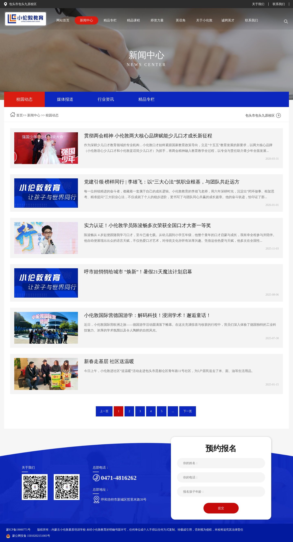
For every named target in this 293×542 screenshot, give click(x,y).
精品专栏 (146, 99)
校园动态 (24, 99)
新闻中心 (33, 115)
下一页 (187, 411)
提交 (221, 508)
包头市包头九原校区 (23, 4)
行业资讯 (106, 99)
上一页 (104, 411)
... (173, 411)
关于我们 (258, 4)
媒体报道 (65, 99)
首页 (19, 115)
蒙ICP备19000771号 (18, 529)
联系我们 (279, 4)
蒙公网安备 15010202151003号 (28, 535)
